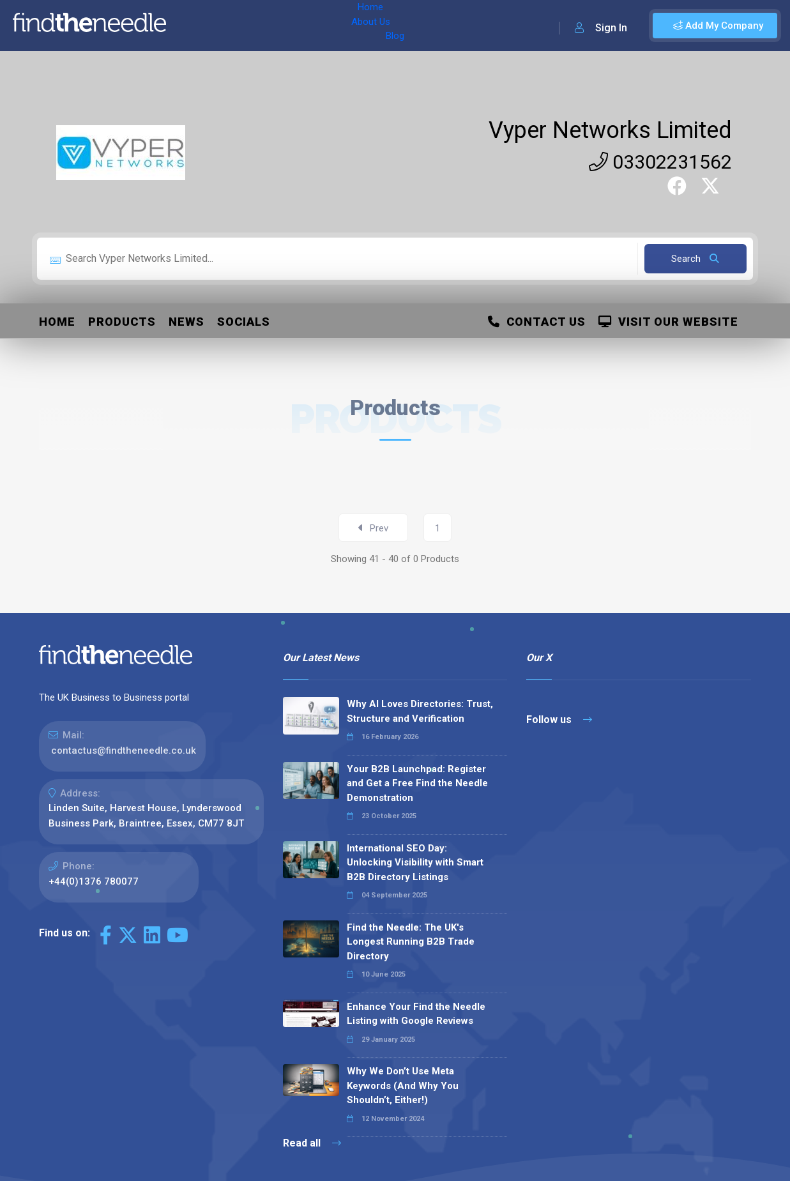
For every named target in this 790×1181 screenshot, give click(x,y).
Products (122, 321)
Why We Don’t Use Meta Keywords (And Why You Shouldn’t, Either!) (403, 1085)
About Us (241, 25)
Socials (243, 321)
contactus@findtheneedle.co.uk (123, 750)
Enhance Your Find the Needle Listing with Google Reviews (416, 1014)
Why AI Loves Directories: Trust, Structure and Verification (420, 711)
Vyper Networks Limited (610, 130)
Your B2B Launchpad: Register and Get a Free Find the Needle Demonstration (417, 783)
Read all (312, 1143)
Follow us (559, 719)
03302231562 (660, 162)
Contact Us (537, 321)
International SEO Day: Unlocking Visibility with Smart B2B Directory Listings (415, 862)
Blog (287, 25)
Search (695, 258)
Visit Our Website (668, 321)
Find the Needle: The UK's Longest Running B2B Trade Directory (411, 942)
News (186, 321)
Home (193, 25)
